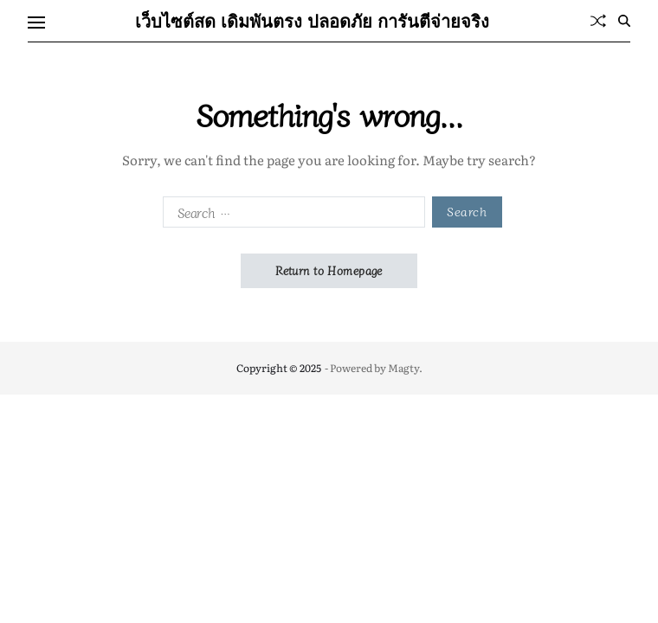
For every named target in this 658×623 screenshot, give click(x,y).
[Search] (624, 21)
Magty (403, 368)
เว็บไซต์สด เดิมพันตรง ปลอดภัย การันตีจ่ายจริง (312, 20)
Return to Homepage (329, 270)
